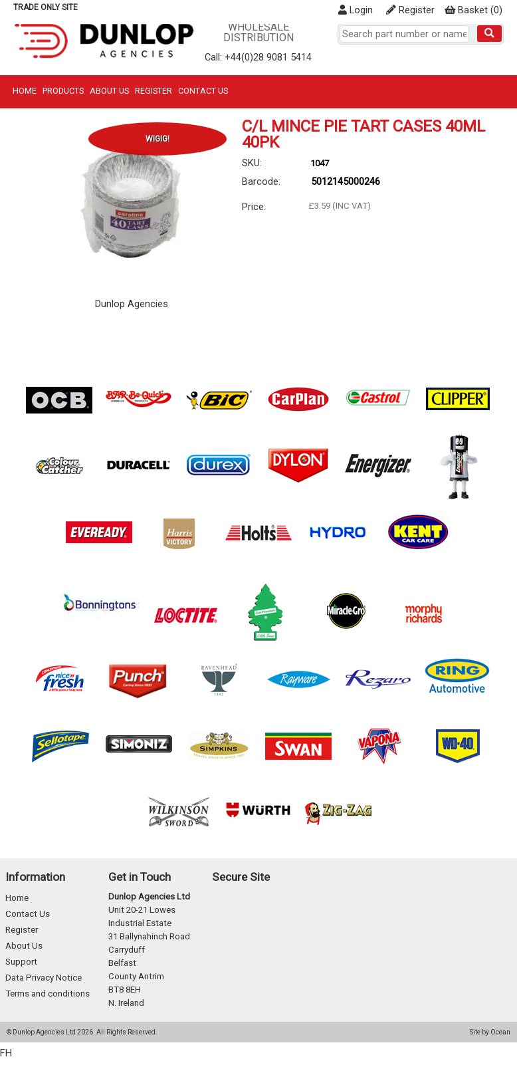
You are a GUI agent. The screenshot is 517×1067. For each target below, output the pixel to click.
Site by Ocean (490, 1032)
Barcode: (261, 181)
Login (355, 10)
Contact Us (203, 91)
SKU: (252, 163)
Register (410, 10)
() (473, 10)
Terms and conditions (47, 994)
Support (21, 962)
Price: (254, 207)
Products (63, 91)
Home (25, 91)
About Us (109, 91)
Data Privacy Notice (43, 978)
